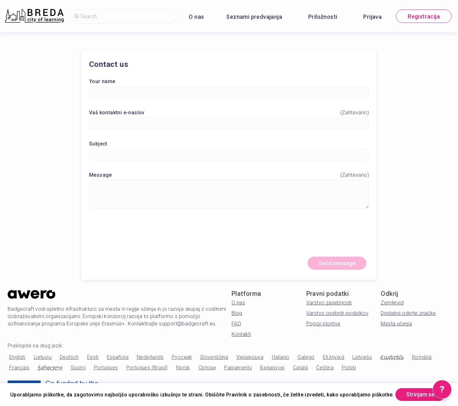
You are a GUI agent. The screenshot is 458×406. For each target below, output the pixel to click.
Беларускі (272, 368)
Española (117, 358)
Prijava (372, 16)
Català (300, 368)
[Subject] (229, 155)
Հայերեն (392, 358)
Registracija (424, 16)
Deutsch (69, 358)
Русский (182, 358)
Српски (207, 368)
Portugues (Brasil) (147, 368)
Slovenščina (214, 358)
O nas (196, 16)
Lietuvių (43, 358)
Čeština (325, 368)
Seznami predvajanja (254, 16)
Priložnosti (322, 16)
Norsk (183, 368)
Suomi (78, 368)
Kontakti (241, 335)
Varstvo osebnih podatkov (337, 314)
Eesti (93, 358)
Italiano (280, 358)
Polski (349, 368)
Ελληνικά (333, 358)
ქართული (50, 368)
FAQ (236, 324)
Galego (305, 358)
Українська (249, 358)
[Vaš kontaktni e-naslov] (229, 124)
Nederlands (150, 358)
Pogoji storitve (323, 324)
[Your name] (229, 92)
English (17, 358)
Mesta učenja (396, 324)
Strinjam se (36, 394)
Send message (336, 263)
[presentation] (229, 235)
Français (19, 368)
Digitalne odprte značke (408, 314)
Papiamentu (238, 368)
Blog (237, 314)
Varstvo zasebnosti (329, 303)
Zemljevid (392, 303)
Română (422, 358)
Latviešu (362, 358)
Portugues (106, 368)
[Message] (229, 194)
